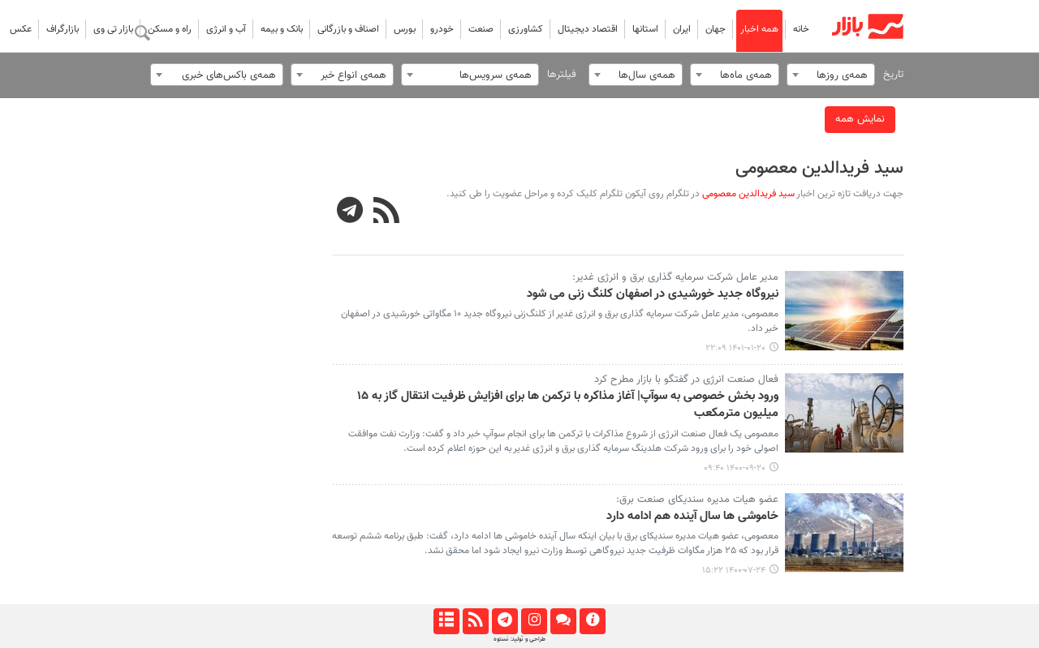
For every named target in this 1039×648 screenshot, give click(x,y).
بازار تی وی (113, 29)
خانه (801, 29)
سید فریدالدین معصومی (819, 168)
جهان (715, 29)
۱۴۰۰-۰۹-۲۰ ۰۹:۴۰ (734, 468)
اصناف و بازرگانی (348, 29)
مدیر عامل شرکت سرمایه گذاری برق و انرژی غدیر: (675, 277)
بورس (405, 29)
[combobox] (831, 74)
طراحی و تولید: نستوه (519, 639)
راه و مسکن (170, 29)
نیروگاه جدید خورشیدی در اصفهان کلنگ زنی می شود (652, 294)
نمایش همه (860, 119)
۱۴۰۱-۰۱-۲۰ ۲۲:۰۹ (735, 348)
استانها (645, 29)
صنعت (481, 29)
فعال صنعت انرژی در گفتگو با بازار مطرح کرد (686, 379)
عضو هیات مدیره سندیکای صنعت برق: (697, 499)
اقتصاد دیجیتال (588, 29)
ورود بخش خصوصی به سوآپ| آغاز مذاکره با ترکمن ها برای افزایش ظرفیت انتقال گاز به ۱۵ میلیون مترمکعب (567, 405)
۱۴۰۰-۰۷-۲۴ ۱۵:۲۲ (733, 570)
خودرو (442, 29)
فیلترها (561, 75)
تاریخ (893, 75)
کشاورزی (525, 29)
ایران (682, 29)
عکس (21, 29)
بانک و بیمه (282, 29)
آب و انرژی (226, 29)
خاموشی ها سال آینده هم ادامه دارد (692, 517)
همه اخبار (759, 29)
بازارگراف (62, 29)
